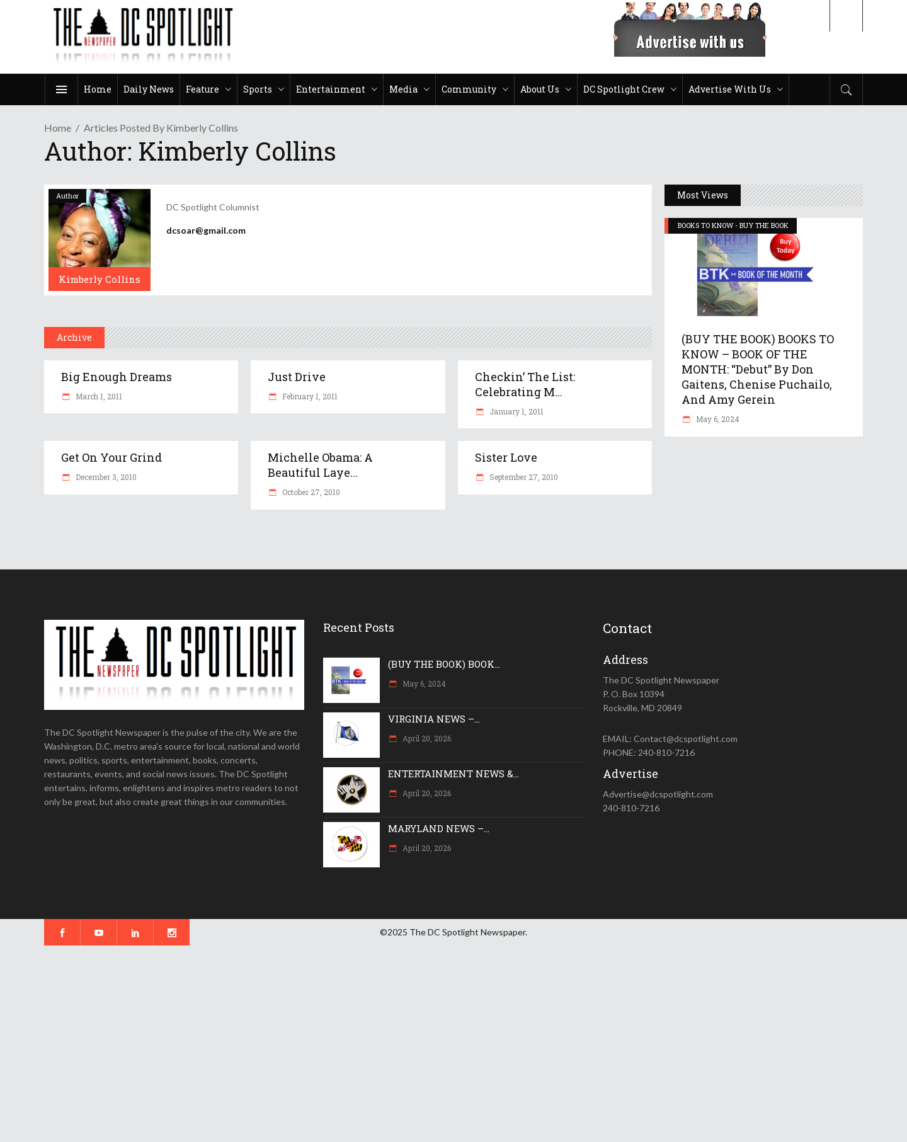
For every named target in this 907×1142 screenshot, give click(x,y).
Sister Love (506, 457)
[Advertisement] (378, 1044)
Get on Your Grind (111, 457)
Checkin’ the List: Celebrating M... (525, 384)
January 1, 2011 (516, 411)
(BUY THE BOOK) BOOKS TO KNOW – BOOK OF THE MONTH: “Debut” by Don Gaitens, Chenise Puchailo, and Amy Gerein (758, 369)
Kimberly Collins (99, 279)
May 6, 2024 (716, 419)
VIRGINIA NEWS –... (434, 718)
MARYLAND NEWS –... (438, 828)
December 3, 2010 (105, 477)
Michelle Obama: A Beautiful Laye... (320, 465)
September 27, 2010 (523, 477)
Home (57, 128)
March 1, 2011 (98, 396)
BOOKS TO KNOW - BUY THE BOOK (733, 225)
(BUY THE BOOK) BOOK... (444, 664)
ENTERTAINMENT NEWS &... (453, 773)
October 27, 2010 (310, 492)
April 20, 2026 (426, 738)
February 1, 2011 (309, 396)
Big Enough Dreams (116, 376)
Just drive (297, 376)
